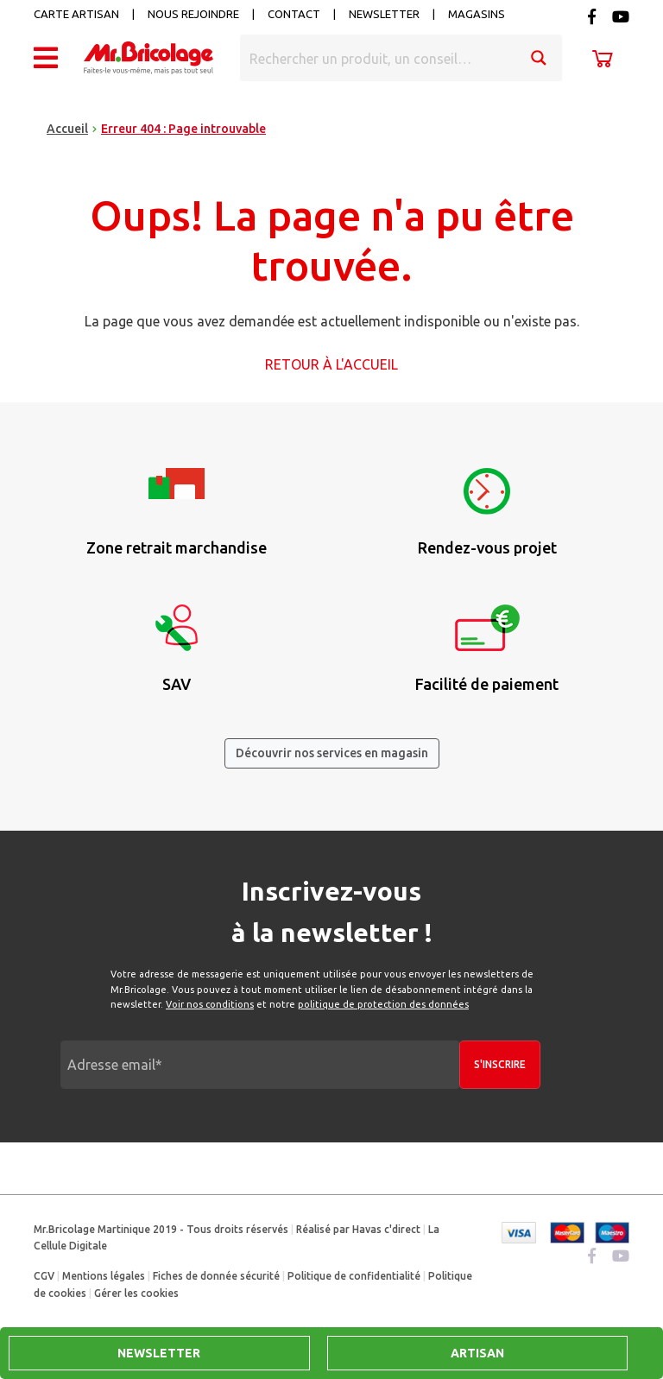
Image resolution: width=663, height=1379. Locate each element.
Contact (294, 14)
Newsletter (384, 14)
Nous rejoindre (193, 14)
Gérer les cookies (136, 1293)
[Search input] (378, 58)
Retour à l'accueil (331, 364)
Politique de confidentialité (353, 1275)
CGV (44, 1275)
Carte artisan (76, 14)
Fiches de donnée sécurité (216, 1275)
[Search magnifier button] (538, 58)
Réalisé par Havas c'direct (358, 1229)
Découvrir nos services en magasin (332, 753)
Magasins (476, 14)
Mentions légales (103, 1275)
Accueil (67, 129)
